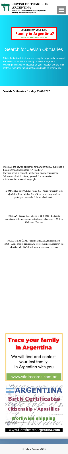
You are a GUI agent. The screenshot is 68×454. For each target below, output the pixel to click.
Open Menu (61, 10)
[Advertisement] (34, 130)
